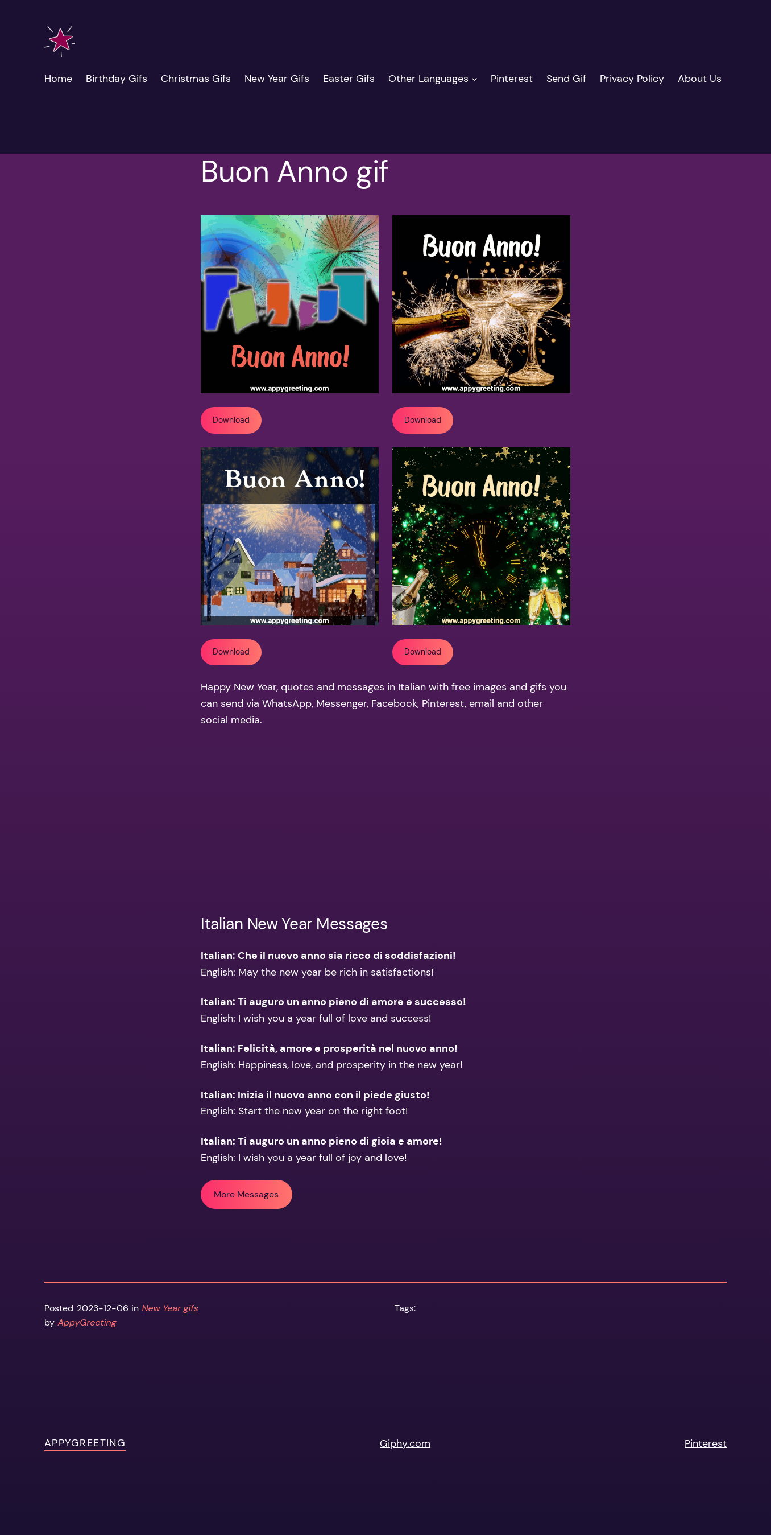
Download (231, 420)
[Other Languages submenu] (474, 79)
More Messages (246, 1194)
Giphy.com (405, 1443)
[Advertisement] (385, 821)
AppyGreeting (85, 1443)
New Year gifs (170, 1308)
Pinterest (706, 1443)
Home (58, 78)
